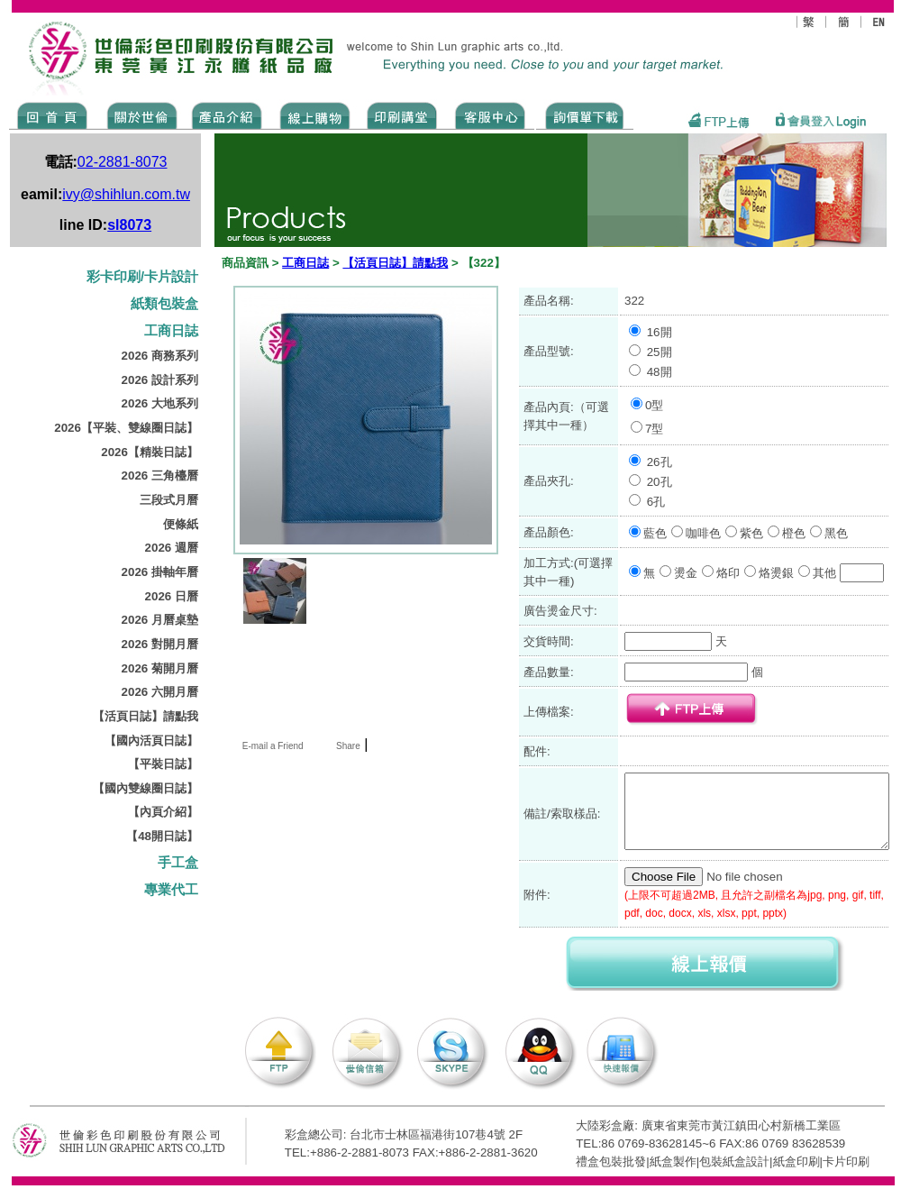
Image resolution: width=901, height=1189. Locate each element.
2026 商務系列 (160, 355)
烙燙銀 (776, 573)
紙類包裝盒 (164, 304)
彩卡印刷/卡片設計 (142, 277)
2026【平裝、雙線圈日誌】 (126, 427)
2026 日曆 (171, 596)
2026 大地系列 (160, 403)
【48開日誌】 (162, 836)
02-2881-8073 (122, 161)
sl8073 (129, 225)
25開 (659, 352)
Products (225, 114)
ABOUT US (138, 114)
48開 (659, 372)
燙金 (685, 573)
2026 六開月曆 (160, 692)
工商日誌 (171, 331)
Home (52, 114)
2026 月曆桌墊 (160, 620)
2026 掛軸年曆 (160, 572)
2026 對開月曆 (160, 644)
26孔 (659, 462)
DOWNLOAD (584, 114)
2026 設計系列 (160, 380)
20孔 (659, 482)
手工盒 (178, 862)
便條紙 (180, 524)
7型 (654, 428)
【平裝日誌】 (163, 764)
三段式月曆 (169, 500)
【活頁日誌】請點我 (145, 716)
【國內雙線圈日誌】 (145, 788)
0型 (654, 405)
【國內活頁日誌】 (151, 740)
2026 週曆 (171, 547)
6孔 (656, 501)
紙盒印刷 (796, 1161)
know (402, 114)
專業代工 (171, 890)
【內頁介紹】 (163, 812)
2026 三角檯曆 (160, 475)
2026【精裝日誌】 (149, 452)
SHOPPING (314, 114)
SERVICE (491, 114)
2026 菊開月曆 (160, 668)
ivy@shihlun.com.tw (126, 194)
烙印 (728, 573)
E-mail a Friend (272, 746)
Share (348, 746)
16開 (659, 332)
